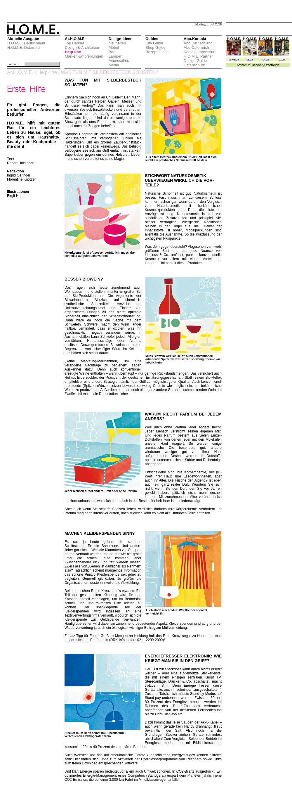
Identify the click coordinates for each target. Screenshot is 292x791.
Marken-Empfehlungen (84, 56)
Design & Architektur (82, 47)
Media (114, 65)
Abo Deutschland (198, 43)
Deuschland (254, 65)
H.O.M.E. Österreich (24, 47)
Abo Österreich (196, 47)
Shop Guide (155, 47)
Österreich (271, 65)
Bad (112, 52)
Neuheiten (117, 43)
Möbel (114, 47)
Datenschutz (194, 65)
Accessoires (119, 60)
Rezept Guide (157, 52)
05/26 (249, 59)
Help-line (73, 52)
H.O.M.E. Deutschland (26, 43)
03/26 (282, 59)
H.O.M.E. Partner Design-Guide (198, 58)
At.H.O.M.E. (20, 72)
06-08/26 (234, 59)
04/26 (266, 59)
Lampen (115, 56)
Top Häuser (74, 43)
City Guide (154, 43)
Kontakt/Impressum (200, 52)
